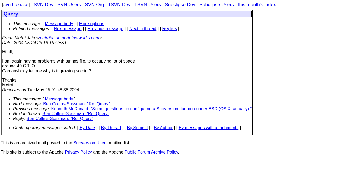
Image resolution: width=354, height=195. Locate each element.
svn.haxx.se (15, 4)
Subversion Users (91, 143)
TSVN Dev (119, 4)
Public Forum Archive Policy (151, 152)
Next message (67, 28)
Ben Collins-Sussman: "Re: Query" (76, 104)
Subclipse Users (216, 4)
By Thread (111, 127)
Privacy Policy (78, 152)
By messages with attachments (209, 127)
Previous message (105, 28)
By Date (87, 127)
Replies (169, 28)
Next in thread (143, 28)
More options (91, 23)
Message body (59, 23)
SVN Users (69, 4)
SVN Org (94, 4)
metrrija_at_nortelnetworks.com (69, 37)
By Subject (137, 127)
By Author (163, 127)
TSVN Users (147, 4)
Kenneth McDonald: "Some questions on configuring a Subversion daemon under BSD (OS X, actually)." (151, 108)
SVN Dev (43, 4)
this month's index (257, 4)
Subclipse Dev (180, 4)
